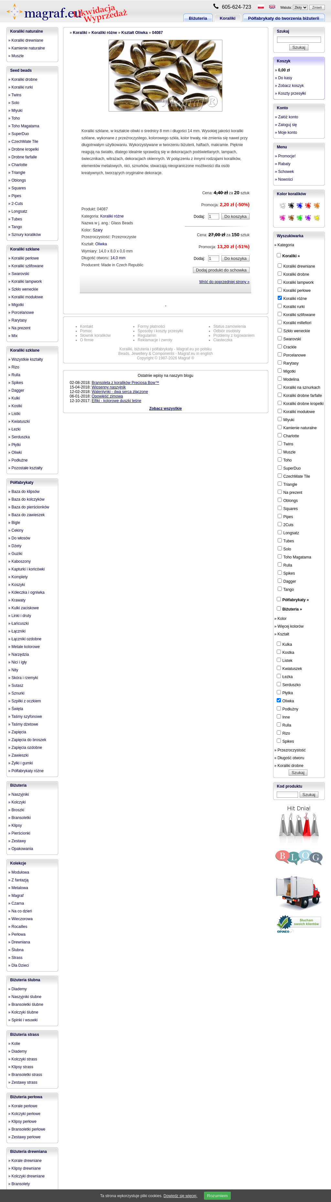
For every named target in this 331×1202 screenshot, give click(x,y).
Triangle (287, 484)
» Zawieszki (18, 755)
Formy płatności (151, 326)
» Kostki (15, 406)
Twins (286, 443)
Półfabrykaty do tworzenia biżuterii (283, 18)
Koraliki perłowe (294, 290)
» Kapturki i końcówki (26, 569)
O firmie (87, 340)
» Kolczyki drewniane (26, 1176)
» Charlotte (17, 165)
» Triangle (17, 172)
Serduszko (289, 684)
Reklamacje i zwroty (155, 340)
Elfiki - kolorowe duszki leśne (116, 401)
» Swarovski (18, 273)
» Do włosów (19, 538)
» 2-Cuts (15, 203)
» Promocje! (285, 156)
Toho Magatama (294, 556)
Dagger (287, 581)
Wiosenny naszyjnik (109, 387)
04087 (157, 32)
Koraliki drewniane (296, 266)
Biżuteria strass (24, 1034)
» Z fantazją (18, 880)
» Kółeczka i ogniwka (26, 592)
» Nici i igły (17, 662)
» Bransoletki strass (25, 1074)
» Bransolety (19, 1184)
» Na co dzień (20, 911)
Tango (286, 589)
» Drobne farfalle (22, 157)
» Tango (15, 227)
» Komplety (18, 577)
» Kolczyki (17, 802)
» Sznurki (16, 693)
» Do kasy (283, 78)
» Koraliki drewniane (25, 40)
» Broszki (16, 810)
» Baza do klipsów (24, 491)
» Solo (13, 103)
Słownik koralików (95, 335)
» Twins (14, 95)
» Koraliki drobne (22, 79)
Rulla (285, 565)
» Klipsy (15, 825)
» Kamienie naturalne (26, 48)
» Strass (15, 957)
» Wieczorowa (20, 919)
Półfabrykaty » (296, 600)
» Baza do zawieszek (26, 515)
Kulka (284, 644)
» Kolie (14, 1043)
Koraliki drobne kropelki (301, 403)
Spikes (286, 573)
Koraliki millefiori (295, 322)
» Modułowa (18, 872)
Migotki (287, 371)
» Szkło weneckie (23, 289)
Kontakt (86, 326)
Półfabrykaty (22, 482)
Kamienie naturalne (297, 427)
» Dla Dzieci (18, 965)
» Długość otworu (289, 758)
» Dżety (15, 546)
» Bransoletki (19, 817)
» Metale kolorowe (24, 646)
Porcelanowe (292, 354)
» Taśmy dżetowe (23, 724)
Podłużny (287, 708)
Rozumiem (217, 1195)
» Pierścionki (19, 833)
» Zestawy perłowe (24, 1137)
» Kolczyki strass (22, 1059)
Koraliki (228, 18)
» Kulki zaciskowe (23, 608)
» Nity (13, 670)
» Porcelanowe (21, 312)
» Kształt (281, 634)
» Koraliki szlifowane (26, 266)
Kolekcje (18, 863)
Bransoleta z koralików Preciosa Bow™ (125, 382)
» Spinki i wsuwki (23, 1020)
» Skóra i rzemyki (23, 677)
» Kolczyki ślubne (23, 1012)
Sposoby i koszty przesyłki (160, 331)
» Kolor (280, 618)
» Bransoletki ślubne (25, 1004)
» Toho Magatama (23, 126)
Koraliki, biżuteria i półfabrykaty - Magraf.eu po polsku (166, 349)
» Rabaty (283, 164)
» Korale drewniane (25, 1160)
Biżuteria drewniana (28, 1151)
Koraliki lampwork (296, 282)
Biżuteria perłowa (26, 1097)
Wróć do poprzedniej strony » (224, 282)
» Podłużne (18, 460)
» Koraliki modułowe (25, 297)
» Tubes (15, 219)
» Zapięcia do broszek (27, 740)
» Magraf (16, 895)
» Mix (13, 336)
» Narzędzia (18, 654)
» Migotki (16, 305)
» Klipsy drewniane (24, 1168)
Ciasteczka (222, 340)
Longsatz (288, 532)
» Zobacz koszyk (289, 85)
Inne (283, 716)
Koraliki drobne (293, 274)
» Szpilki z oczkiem (24, 701)
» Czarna (16, 903)
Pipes (285, 516)
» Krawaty (17, 600)
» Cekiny (16, 530)
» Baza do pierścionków (28, 507)
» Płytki (14, 444)
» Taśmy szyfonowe (25, 716)
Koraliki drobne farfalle (300, 395)
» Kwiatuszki (19, 421)
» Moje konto (286, 132)
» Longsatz (17, 211)
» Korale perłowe (22, 1106)
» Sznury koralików (24, 234)
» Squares (17, 188)
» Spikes (15, 382)
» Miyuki (15, 110)
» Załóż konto (286, 117)
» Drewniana (19, 942)
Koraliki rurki (291, 306)
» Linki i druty (19, 615)
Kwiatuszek (289, 668)
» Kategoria (284, 245)
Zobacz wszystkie (165, 408)
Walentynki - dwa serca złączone (120, 391)
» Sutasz (16, 685)
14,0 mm (117, 258)
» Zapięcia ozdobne (25, 747)
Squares (288, 508)
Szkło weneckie (294, 330)
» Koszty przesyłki (290, 93)
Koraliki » (291, 256)
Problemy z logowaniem (233, 335)
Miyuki (286, 419)
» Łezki (14, 429)
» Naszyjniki (18, 794)
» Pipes (14, 196)
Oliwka (101, 244)
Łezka (285, 676)
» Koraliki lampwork (25, 281)
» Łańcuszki (18, 623)
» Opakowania (20, 848)
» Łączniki (17, 631)
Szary (98, 230)
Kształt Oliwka (135, 32)
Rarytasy (288, 363)
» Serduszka (19, 437)
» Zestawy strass (22, 1082)
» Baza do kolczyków (26, 499)
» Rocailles (17, 926)
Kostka (285, 652)
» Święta (15, 709)
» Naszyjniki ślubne (25, 997)
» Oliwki (15, 452)
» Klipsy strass (20, 1067)
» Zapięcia (17, 732)
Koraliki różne (104, 32)
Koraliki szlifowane (296, 314)
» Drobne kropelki (23, 149)
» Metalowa (18, 888)
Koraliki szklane (25, 249)
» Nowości (284, 179)
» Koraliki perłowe (23, 258)
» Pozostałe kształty (25, 468)
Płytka (285, 692)
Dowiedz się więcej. (181, 1196)
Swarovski (289, 338)
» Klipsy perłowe (22, 1121)
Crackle (287, 346)
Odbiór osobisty (226, 331)
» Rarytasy (17, 320)
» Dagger (16, 390)
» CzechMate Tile (23, 141)
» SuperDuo (18, 134)
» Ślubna (16, 950)
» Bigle (14, 522)
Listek (285, 660)
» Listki (14, 413)
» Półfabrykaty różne (26, 771)
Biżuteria (198, 18)
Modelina (288, 379)
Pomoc (86, 331)
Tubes (286, 540)
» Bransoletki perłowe (27, 1129)
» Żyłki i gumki (20, 763)
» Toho (14, 118)
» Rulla (14, 375)
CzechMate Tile (294, 476)
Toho (285, 460)
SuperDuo (289, 468)
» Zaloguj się (286, 124)
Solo (284, 548)
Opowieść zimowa (107, 396)
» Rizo (13, 367)
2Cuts (286, 524)
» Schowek (284, 171)
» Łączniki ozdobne (25, 639)
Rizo (283, 733)
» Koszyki (16, 584)
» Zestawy (17, 841)
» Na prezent (19, 328)
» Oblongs (17, 180)
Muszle (287, 451)
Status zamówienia (229, 326)
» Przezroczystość (290, 750)
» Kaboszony (19, 561)
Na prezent (290, 492)
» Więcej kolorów (289, 626)
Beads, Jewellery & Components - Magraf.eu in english (165, 353)
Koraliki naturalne (26, 31)
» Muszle (16, 56)
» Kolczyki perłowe (24, 1114)
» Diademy (17, 989)
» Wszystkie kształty (25, 359)
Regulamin (147, 335)
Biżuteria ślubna (25, 980)
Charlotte (288, 435)
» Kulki (14, 398)
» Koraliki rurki (20, 87)
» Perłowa (17, 934)
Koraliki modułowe (296, 411)
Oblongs (288, 500)
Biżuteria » (292, 609)
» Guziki (15, 553)
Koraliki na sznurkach (299, 387)
